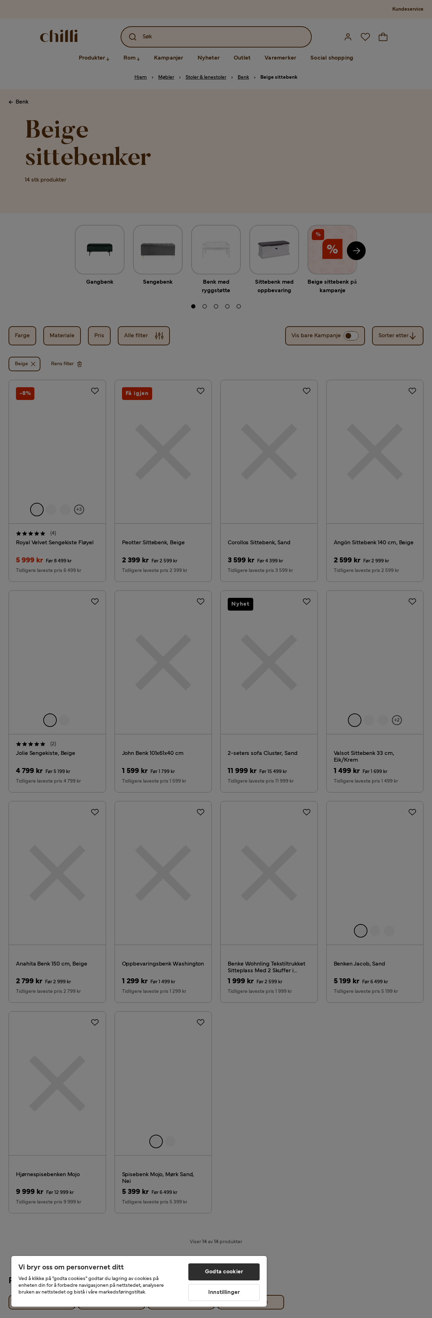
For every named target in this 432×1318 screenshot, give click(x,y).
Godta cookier (224, 1271)
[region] (139, 1281)
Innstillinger (224, 1292)
